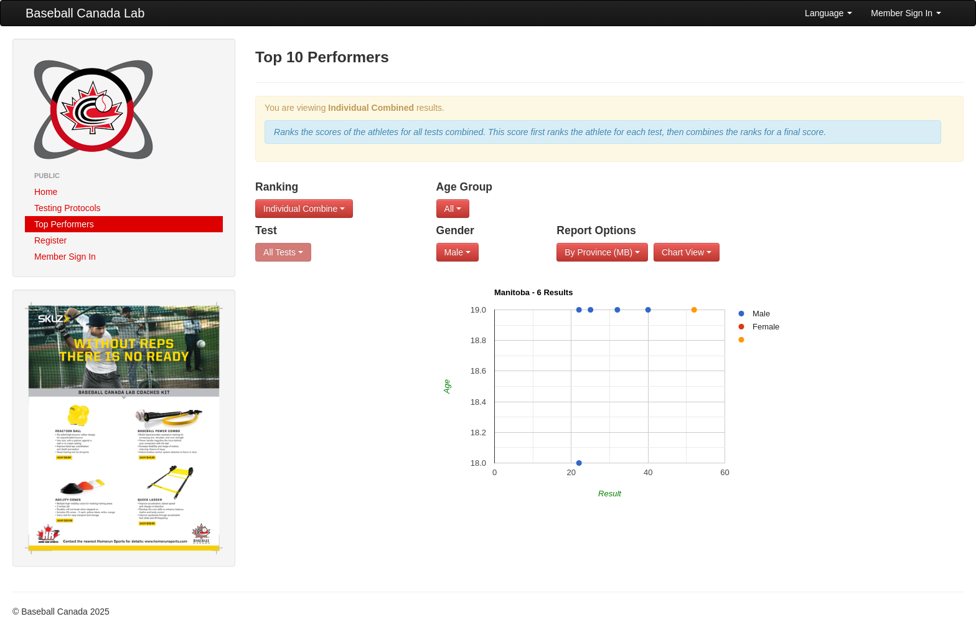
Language (828, 13)
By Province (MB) (602, 252)
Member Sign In (906, 13)
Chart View (686, 252)
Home (45, 192)
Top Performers (64, 224)
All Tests (283, 252)
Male (457, 252)
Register (50, 240)
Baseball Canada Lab (85, 13)
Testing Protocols (67, 208)
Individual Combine (304, 209)
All (452, 209)
